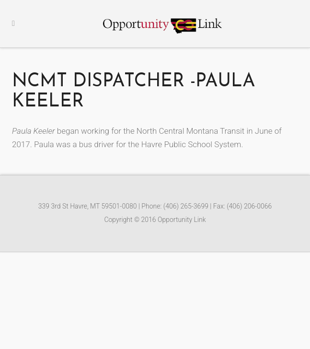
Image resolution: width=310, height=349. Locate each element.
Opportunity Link (182, 219)
